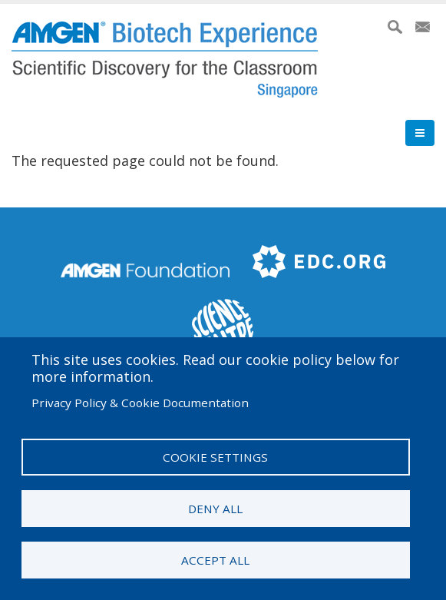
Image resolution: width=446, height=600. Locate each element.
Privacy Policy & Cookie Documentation (140, 402)
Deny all (215, 508)
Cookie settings (215, 457)
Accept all (215, 560)
